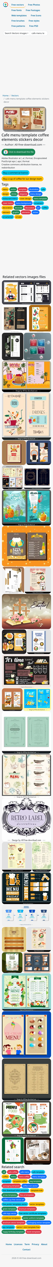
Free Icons (36, 15)
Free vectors (17, 4)
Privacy (35, 1244)
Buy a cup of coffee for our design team (22, 178)
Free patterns (18, 26)
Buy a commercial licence (15, 172)
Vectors (15, 95)
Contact (27, 1249)
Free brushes (18, 20)
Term (27, 1244)
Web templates (19, 15)
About (44, 1244)
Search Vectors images (16, 33)
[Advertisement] (26, 66)
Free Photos (34, 4)
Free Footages (33, 10)
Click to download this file (18, 152)
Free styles (34, 20)
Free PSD (33, 26)
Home (6, 95)
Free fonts (16, 10)
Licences (18, 1244)
